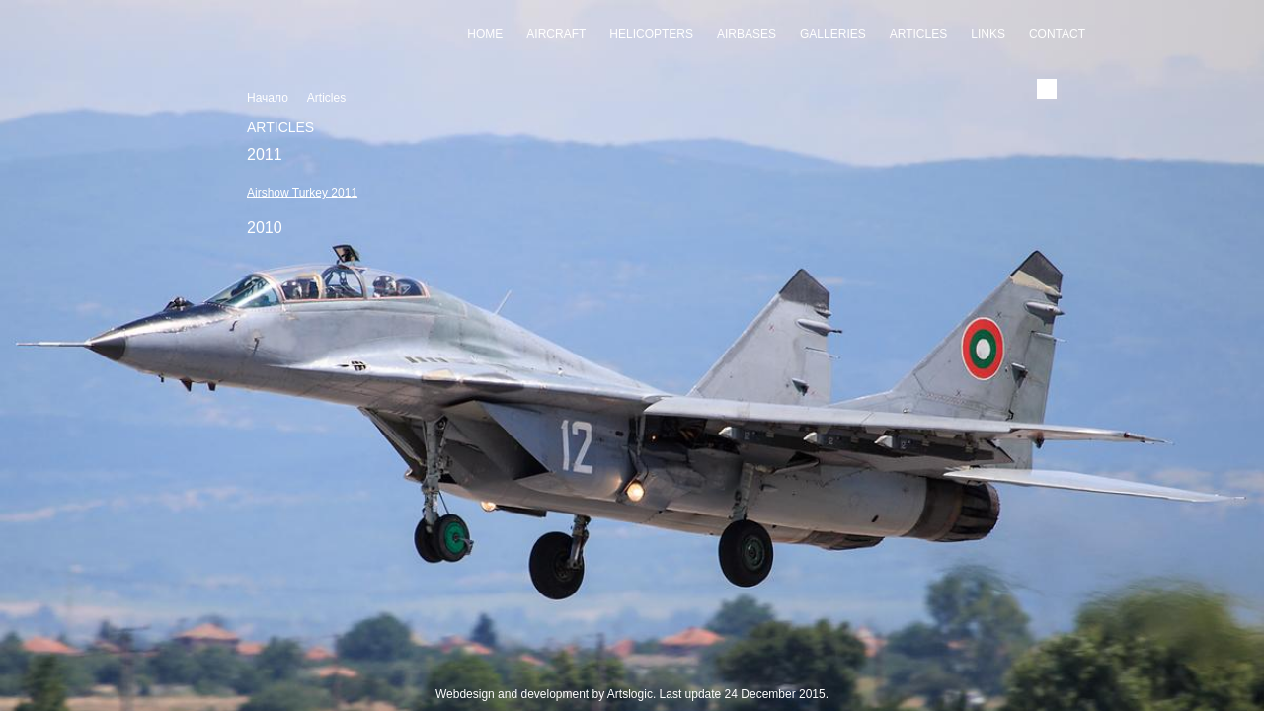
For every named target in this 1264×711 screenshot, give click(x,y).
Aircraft (556, 33)
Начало (267, 98)
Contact (1057, 33)
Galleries (833, 33)
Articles (918, 33)
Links (988, 33)
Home (485, 33)
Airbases (746, 33)
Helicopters (651, 33)
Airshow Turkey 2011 (302, 192)
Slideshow (632, 673)
